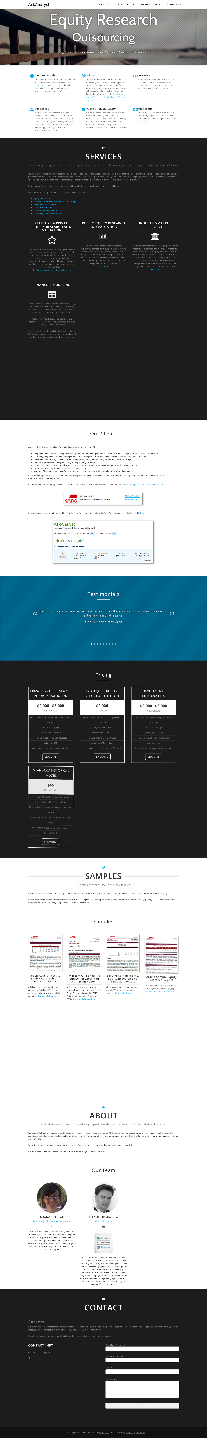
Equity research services (44, 198)
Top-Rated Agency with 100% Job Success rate (144, 484)
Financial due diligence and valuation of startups (55, 201)
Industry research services (45, 204)
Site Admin (140, 1432)
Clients (118, 4)
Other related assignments (45, 210)
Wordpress (104, 1432)
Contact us (174, 4)
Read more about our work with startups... (52, 272)
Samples (145, 4)
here (142, 513)
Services (103, 4)
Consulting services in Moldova (47, 213)
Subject (142, 1370)
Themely (129, 1432)
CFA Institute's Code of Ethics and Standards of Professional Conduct (106, 97)
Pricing (131, 4)
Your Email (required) (142, 1358)
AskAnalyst (39, 4)
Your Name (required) (142, 1347)
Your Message (142, 1388)
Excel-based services (43, 207)
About (158, 4)
